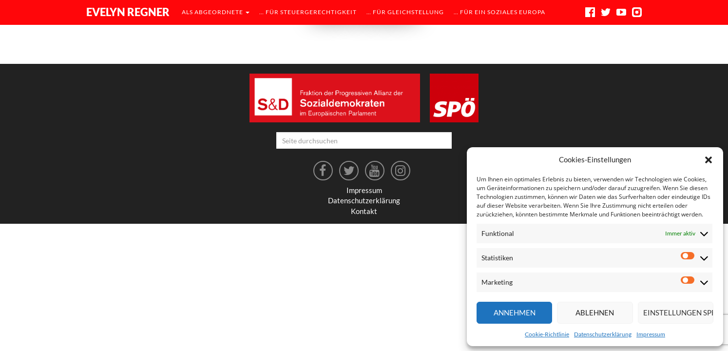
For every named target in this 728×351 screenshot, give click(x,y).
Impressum (650, 334)
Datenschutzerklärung (603, 334)
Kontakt (364, 211)
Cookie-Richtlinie (547, 334)
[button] (708, 160)
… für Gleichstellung (405, 12)
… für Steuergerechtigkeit (308, 12)
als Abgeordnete (215, 12)
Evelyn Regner (128, 12)
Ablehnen (594, 312)
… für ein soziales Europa (499, 12)
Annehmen (515, 312)
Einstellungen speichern (678, 312)
